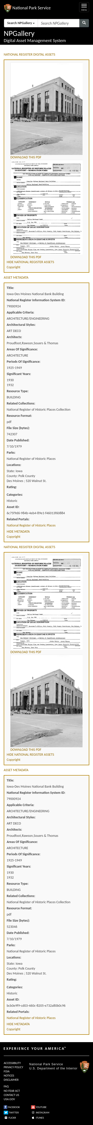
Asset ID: (13, 507)
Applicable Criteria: (20, 312)
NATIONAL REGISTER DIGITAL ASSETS (29, 54)
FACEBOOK (12, 1107)
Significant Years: (19, 374)
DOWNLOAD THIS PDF (25, 157)
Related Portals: (18, 519)
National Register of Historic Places (31, 525)
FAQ (6, 1086)
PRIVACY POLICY (13, 1067)
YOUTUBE (39, 1107)
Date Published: (18, 440)
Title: (10, 288)
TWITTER (11, 1112)
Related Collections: (21, 403)
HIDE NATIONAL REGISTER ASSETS (30, 262)
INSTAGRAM (40, 1112)
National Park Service (46, 1064)
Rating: (12, 487)
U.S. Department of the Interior (53, 1068)
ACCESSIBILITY (12, 1063)
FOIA (6, 1071)
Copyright (13, 267)
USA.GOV (9, 1099)
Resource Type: (18, 391)
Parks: (11, 452)
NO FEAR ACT (12, 1091)
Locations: (14, 465)
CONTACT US (11, 1095)
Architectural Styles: (21, 325)
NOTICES (9, 1075)
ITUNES (37, 1117)
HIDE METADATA (18, 531)
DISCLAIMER (11, 1079)
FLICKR (10, 1117)
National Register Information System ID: (36, 300)
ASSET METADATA (16, 277)
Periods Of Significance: (23, 362)
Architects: (14, 337)
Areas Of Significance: (22, 349)
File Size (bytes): (18, 428)
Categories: (15, 495)
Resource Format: (19, 416)
